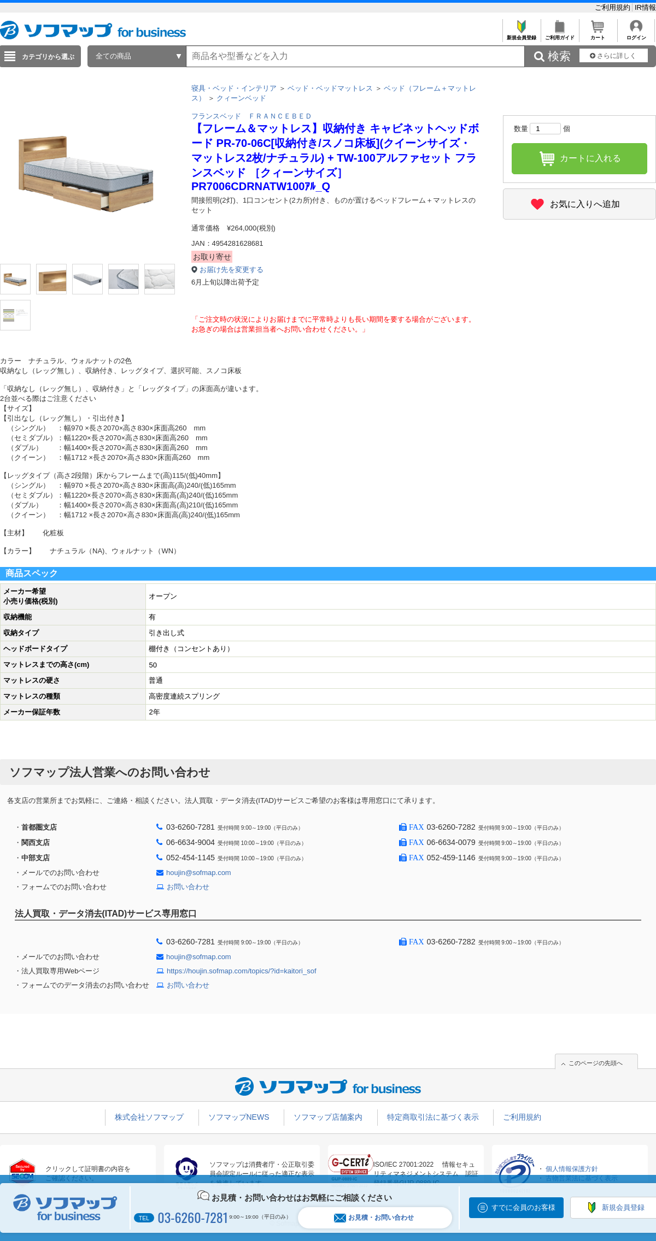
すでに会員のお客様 (523, 1207)
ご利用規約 (613, 7)
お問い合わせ (188, 887)
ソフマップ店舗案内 (328, 1117)
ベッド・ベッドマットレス (330, 88)
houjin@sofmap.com (198, 872)
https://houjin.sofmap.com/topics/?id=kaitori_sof (242, 971)
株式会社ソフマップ (149, 1117)
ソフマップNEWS (239, 1117)
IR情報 (645, 7)
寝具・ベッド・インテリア (234, 88)
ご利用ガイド (559, 34)
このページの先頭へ (596, 1063)
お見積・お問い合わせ (374, 1218)
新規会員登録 (521, 34)
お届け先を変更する (231, 269)
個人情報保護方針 (572, 1169)
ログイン (636, 34)
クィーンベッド (241, 98)
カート (598, 34)
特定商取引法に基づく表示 (433, 1117)
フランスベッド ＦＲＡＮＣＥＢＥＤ (251, 116)
